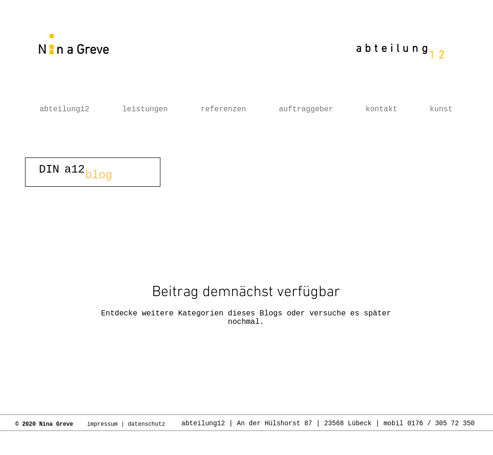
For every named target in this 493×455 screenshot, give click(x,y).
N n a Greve (71, 50)
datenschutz (148, 424)
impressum (102, 424)
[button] (92, 172)
